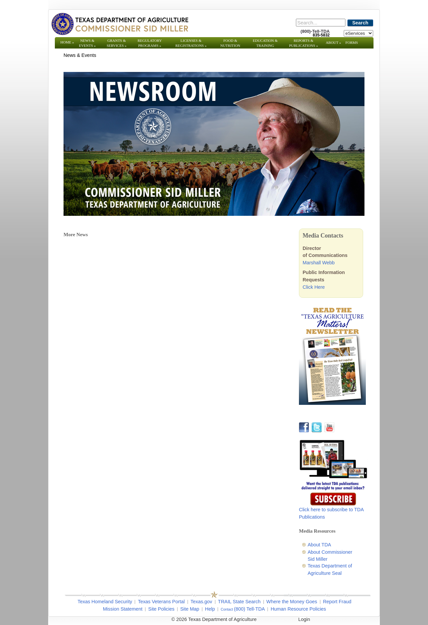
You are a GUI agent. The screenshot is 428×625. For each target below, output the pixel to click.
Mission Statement (122, 609)
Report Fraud (337, 601)
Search (360, 22)
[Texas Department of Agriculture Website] (119, 23)
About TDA (319, 544)
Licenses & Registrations (191, 43)
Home (67, 42)
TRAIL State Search (239, 601)
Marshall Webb (319, 262)
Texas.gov (201, 601)
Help (210, 609)
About (333, 42)
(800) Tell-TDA (249, 609)
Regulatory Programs (149, 43)
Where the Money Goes (291, 601)
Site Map (189, 609)
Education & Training (265, 43)
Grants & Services (116, 43)
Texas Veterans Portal (161, 601)
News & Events (87, 43)
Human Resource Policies (298, 609)
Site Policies (161, 609)
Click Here (314, 287)
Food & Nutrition (230, 43)
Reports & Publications (303, 43)
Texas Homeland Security (105, 601)
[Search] (320, 22)
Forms (351, 42)
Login (304, 619)
